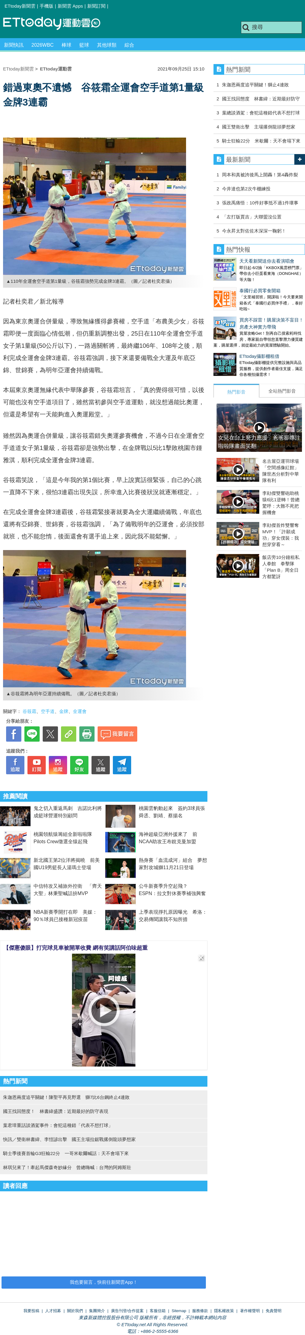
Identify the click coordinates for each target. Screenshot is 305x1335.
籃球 (84, 45)
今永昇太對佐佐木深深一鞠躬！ (254, 230)
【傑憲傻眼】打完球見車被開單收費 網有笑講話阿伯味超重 (75, 948)
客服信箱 (158, 1310)
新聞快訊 (13, 45)
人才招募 (53, 1310)
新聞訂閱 (96, 6)
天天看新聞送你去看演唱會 (241, 261)
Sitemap (179, 1310)
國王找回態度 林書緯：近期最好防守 (261, 98)
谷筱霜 (29, 711)
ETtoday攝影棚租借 (233, 344)
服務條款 (200, 1310)
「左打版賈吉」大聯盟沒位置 (252, 216)
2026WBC (42, 45)
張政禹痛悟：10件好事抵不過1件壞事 (260, 202)
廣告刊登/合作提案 (127, 1310)
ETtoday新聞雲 (20, 6)
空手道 (48, 711)
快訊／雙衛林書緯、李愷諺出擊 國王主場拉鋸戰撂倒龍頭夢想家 (69, 1139)
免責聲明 (274, 1310)
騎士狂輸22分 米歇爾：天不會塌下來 (261, 140)
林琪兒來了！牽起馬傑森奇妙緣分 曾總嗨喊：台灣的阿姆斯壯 (67, 1167)
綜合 (129, 45)
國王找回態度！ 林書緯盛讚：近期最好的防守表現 (55, 1111)
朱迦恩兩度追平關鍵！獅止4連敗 (255, 84)
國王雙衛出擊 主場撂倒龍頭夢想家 (258, 126)
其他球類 (107, 45)
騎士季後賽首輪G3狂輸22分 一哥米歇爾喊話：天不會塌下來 (66, 1153)
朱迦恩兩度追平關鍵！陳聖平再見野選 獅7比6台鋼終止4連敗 (66, 1097)
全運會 (80, 711)
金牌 (63, 711)
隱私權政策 (224, 1310)
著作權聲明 (250, 1310)
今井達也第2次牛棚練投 (246, 188)
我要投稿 (31, 1310)
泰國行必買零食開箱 (234, 284)
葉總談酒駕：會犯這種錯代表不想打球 (261, 112)
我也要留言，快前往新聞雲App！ (104, 1282)
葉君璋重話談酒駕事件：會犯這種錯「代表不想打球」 (58, 1125)
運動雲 (56, 24)
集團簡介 (97, 1310)
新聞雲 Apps (70, 6)
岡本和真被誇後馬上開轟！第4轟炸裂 (260, 174)
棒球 (66, 45)
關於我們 (75, 1310)
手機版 (46, 6)
